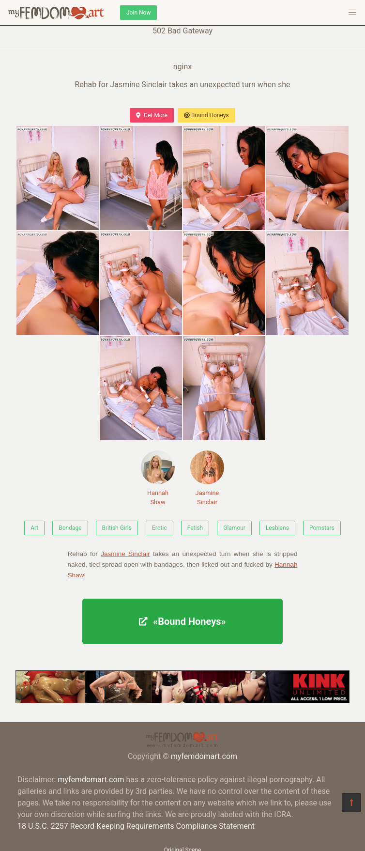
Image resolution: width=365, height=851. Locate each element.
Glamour (234, 528)
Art (34, 528)
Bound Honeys (206, 115)
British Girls (117, 528)
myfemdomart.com (204, 756)
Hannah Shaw (158, 478)
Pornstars (322, 528)
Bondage (70, 528)
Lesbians (277, 528)
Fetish (195, 528)
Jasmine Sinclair (207, 478)
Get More (151, 115)
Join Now (138, 12)
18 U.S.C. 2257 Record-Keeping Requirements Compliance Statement (136, 826)
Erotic (159, 528)
